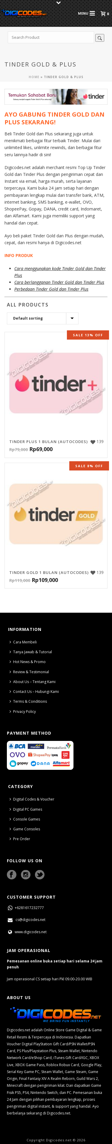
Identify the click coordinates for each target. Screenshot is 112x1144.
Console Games (25, 819)
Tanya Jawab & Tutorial (31, 651)
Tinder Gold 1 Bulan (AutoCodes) (49, 572)
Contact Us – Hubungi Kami (34, 691)
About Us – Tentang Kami (33, 681)
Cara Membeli (23, 642)
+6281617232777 (25, 907)
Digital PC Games (26, 809)
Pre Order (20, 838)
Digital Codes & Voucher (32, 799)
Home (34, 77)
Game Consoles (25, 829)
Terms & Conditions (28, 701)
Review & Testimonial (29, 671)
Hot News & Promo (28, 661)
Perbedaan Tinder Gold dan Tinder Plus (51, 289)
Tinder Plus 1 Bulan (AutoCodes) (48, 441)
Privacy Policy (23, 711)
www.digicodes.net (27, 931)
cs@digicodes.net (26, 919)
